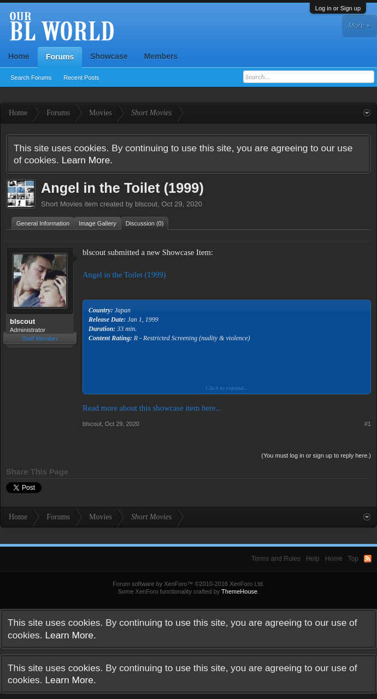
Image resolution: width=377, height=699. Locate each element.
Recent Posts (81, 77)
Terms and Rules (276, 558)
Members (161, 56)
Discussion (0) (145, 223)
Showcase (108, 56)
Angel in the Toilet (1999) (124, 274)
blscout (146, 204)
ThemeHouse (239, 591)
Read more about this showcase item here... (152, 408)
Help (313, 558)
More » (359, 25)
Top (353, 558)
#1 (367, 423)
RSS (368, 558)
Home (19, 56)
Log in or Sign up (338, 8)
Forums (60, 56)
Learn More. (87, 160)
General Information (42, 223)
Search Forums (30, 77)
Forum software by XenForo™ (188, 583)
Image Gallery (97, 223)
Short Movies (62, 204)
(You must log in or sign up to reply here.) (316, 455)
